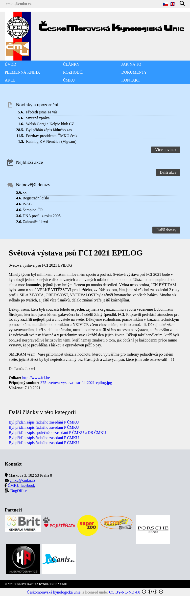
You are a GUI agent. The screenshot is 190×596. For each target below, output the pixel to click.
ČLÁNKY (71, 64)
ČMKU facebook (21, 485)
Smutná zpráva (38, 118)
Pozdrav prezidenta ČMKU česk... (53, 136)
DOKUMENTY (134, 72)
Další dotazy (166, 230)
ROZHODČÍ (73, 72)
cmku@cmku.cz (18, 4)
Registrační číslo (36, 198)
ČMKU (69, 80)
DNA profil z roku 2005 (42, 216)
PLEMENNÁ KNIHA (22, 72)
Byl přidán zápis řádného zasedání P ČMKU (44, 422)
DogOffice (18, 491)
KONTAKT (130, 80)
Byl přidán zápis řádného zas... (50, 130)
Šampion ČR (33, 210)
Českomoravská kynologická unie (54, 592)
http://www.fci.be (36, 378)
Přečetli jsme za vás (41, 112)
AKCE (10, 80)
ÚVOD (10, 64)
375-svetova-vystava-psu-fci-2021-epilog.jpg (76, 383)
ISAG (27, 204)
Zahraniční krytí (35, 222)
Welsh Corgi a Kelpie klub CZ (50, 124)
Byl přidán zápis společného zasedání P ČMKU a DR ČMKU (57, 432)
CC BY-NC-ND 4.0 (124, 592)
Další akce (168, 172)
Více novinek (165, 150)
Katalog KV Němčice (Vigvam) (51, 141)
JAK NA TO (131, 64)
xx (24, 192)
